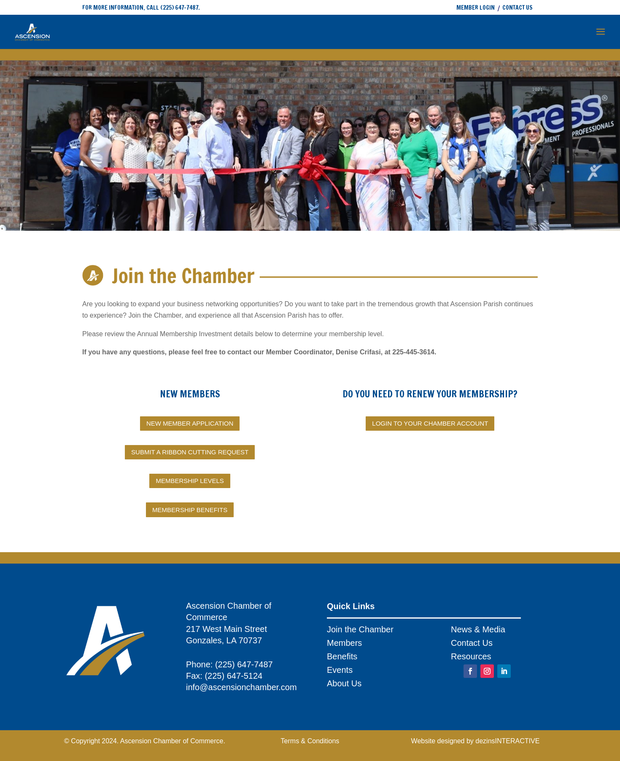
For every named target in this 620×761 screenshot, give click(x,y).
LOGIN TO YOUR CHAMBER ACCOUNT (430, 423)
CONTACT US (517, 8)
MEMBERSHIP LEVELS (190, 480)
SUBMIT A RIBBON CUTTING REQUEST (189, 452)
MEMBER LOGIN (475, 8)
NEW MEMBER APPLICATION (189, 423)
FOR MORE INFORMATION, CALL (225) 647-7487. (141, 7)
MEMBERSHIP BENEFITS (189, 509)
